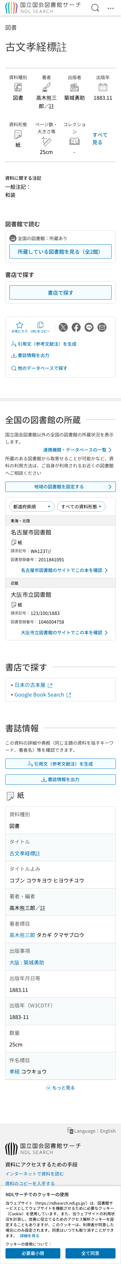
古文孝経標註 (24, 853)
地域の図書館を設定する (74, 487)
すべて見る (100, 138)
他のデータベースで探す (39, 368)
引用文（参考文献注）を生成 (43, 344)
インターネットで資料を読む (34, 1173)
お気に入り (20, 327)
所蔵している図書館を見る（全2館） (60, 251)
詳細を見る (29, 1235)
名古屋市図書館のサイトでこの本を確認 (65, 570)
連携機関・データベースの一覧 (78, 450)
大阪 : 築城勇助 (26, 962)
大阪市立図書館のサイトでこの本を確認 (65, 633)
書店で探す (61, 292)
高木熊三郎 (22, 935)
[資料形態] (81, 506)
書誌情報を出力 (30, 355)
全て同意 (90, 1253)
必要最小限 (33, 1253)
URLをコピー (40, 327)
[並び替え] (32, 506)
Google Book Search (43, 694)
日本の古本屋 (34, 684)
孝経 (14, 1071)
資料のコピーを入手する (30, 1183)
